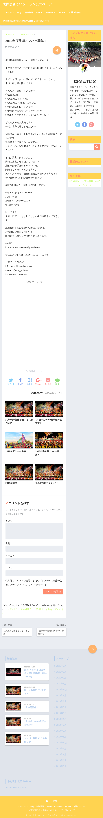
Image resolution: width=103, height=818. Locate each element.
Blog (19, 12)
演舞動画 (29, 12)
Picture (61, 12)
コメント (10, 521)
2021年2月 (61, 678)
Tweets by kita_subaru (15, 787)
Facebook (50, 12)
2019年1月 (61, 737)
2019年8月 (61, 701)
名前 (8, 543)
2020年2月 (61, 695)
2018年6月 (61, 760)
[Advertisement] (34, 303)
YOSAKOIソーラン (54, 393)
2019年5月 (61, 713)
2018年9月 (61, 748)
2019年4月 (61, 719)
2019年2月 (61, 731)
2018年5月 (61, 766)
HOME (51, 801)
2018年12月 (61, 743)
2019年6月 (61, 707)
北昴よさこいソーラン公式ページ (27, 4)
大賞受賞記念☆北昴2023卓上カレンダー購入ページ (26, 21)
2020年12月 (61, 689)
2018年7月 (61, 754)
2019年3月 (61, 725)
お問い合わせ (75, 12)
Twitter (39, 12)
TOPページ (8, 12)
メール (9, 556)
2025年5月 (61, 666)
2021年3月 (61, 672)
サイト (8, 568)
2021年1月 (61, 684)
